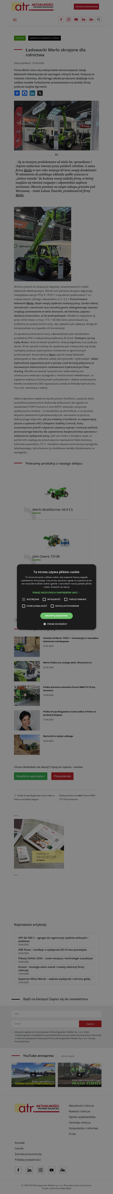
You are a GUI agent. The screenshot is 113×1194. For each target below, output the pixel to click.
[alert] (56, 597)
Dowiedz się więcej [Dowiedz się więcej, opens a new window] (60, 586)
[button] (56, 592)
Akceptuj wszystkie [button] (56, 615)
